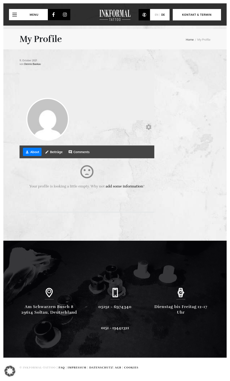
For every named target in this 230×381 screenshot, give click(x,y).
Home (190, 39)
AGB (118, 367)
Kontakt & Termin (197, 14)
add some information (124, 186)
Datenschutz (101, 367)
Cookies (131, 367)
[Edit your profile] (148, 127)
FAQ (62, 367)
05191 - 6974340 (115, 306)
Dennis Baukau (32, 64)
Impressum (77, 367)
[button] (10, 371)
